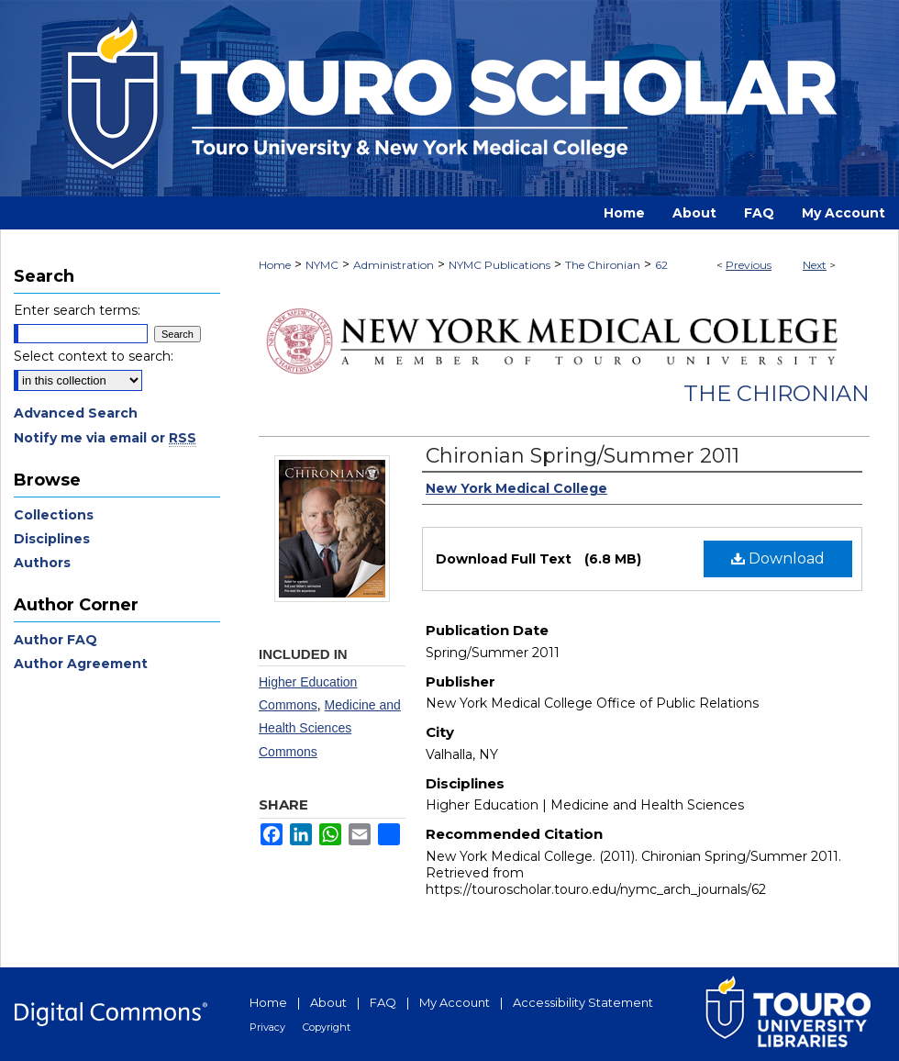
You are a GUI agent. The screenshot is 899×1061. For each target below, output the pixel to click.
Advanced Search (76, 413)
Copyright (326, 1027)
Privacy (267, 1027)
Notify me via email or (105, 438)
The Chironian (602, 265)
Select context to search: (93, 356)
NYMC (322, 265)
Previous (748, 265)
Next (815, 265)
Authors (42, 562)
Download (778, 558)
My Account (454, 1002)
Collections (54, 515)
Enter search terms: (77, 310)
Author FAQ (55, 639)
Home (275, 265)
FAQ (383, 1002)
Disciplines (52, 538)
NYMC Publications (499, 265)
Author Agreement (81, 663)
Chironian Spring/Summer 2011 (582, 455)
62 (661, 265)
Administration (393, 265)
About (328, 1002)
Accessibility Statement (583, 1002)
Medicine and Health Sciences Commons (330, 728)
